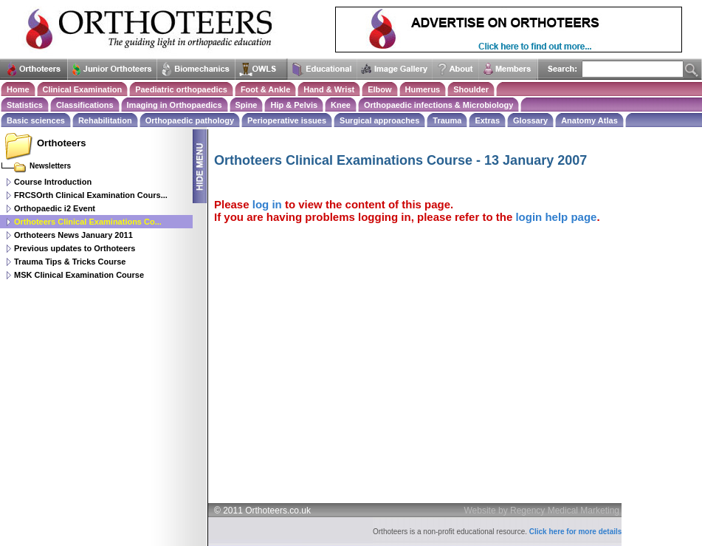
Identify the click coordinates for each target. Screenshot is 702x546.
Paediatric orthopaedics (181, 89)
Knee (341, 104)
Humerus (423, 89)
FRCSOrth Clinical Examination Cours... (91, 195)
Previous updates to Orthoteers (74, 248)
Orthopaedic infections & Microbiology (438, 104)
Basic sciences (36, 120)
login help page (555, 217)
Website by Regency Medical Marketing (542, 510)
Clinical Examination (83, 89)
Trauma (447, 120)
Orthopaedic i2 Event (54, 208)
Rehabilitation (105, 120)
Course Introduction (53, 181)
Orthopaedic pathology (189, 120)
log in (267, 204)
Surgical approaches (379, 120)
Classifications (85, 104)
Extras (487, 120)
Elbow (379, 89)
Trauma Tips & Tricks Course (69, 261)
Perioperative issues (286, 120)
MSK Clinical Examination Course (79, 274)
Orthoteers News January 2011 (73, 235)
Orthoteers (61, 143)
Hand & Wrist (328, 89)
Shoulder (471, 89)
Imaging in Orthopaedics (174, 104)
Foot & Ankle (265, 89)
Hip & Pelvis (293, 104)
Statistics (25, 104)
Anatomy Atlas (589, 120)
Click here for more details (575, 532)
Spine (246, 104)
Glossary (530, 120)
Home (18, 89)
